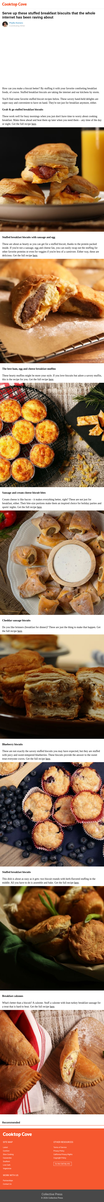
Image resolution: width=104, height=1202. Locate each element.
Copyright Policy (60, 1158)
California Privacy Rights (63, 1154)
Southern (6, 1161)
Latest (5, 1147)
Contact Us (7, 1184)
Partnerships (8, 1181)
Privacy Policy (59, 1151)
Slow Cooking (8, 1154)
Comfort (6, 1151)
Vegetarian (7, 1168)
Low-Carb (6, 1165)
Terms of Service (60, 1147)
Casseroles (7, 1158)
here (33, 123)
